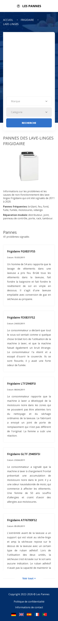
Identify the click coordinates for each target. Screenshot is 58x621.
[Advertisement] (29, 66)
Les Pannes (42, 594)
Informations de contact (29, 607)
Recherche (29, 123)
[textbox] (29, 101)
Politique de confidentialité (29, 601)
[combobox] (29, 101)
